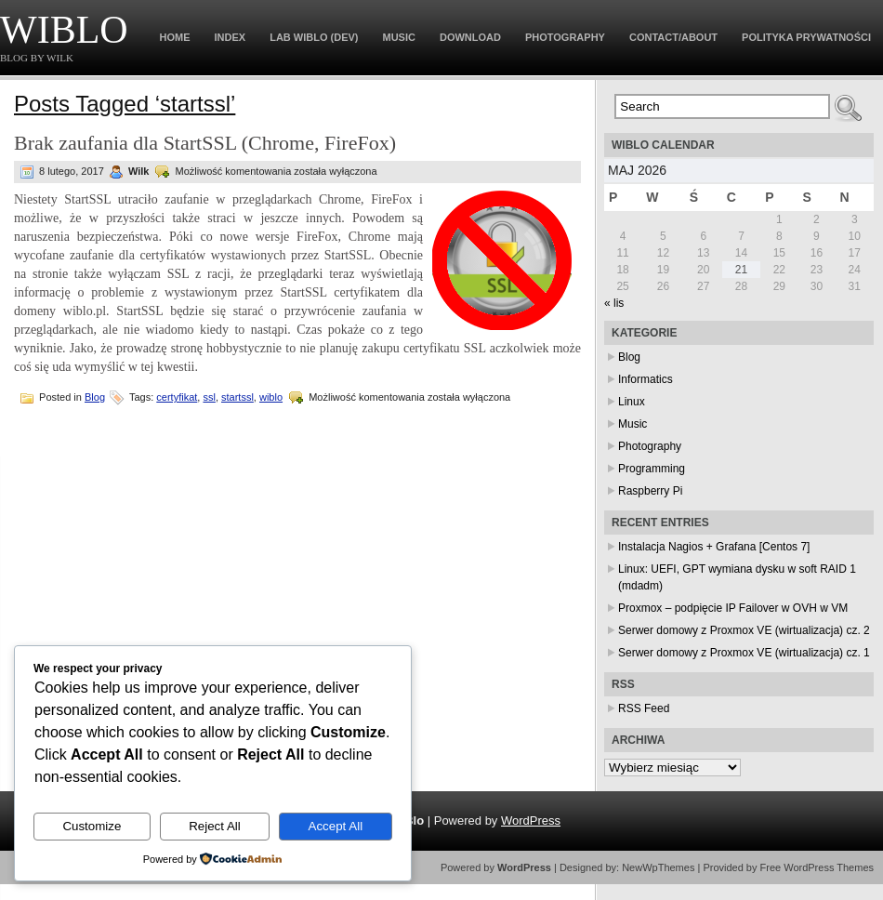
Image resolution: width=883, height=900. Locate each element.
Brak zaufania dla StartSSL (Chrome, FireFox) (205, 142)
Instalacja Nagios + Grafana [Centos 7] (714, 546)
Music (399, 37)
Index (230, 37)
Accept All (336, 826)
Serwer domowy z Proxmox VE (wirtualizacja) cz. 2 (744, 630)
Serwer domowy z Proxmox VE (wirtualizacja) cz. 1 (744, 652)
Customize (91, 826)
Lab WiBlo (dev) (314, 37)
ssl (209, 397)
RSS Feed (643, 708)
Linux (631, 401)
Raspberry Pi (650, 490)
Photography (565, 37)
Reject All (215, 826)
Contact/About (673, 37)
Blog (95, 397)
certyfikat (176, 397)
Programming (651, 468)
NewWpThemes (658, 867)
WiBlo (64, 29)
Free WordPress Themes (817, 867)
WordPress (530, 820)
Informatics (645, 379)
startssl (237, 397)
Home (175, 37)
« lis (614, 303)
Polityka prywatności (806, 37)
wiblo (271, 397)
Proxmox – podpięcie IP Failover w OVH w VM (733, 608)
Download (470, 37)
